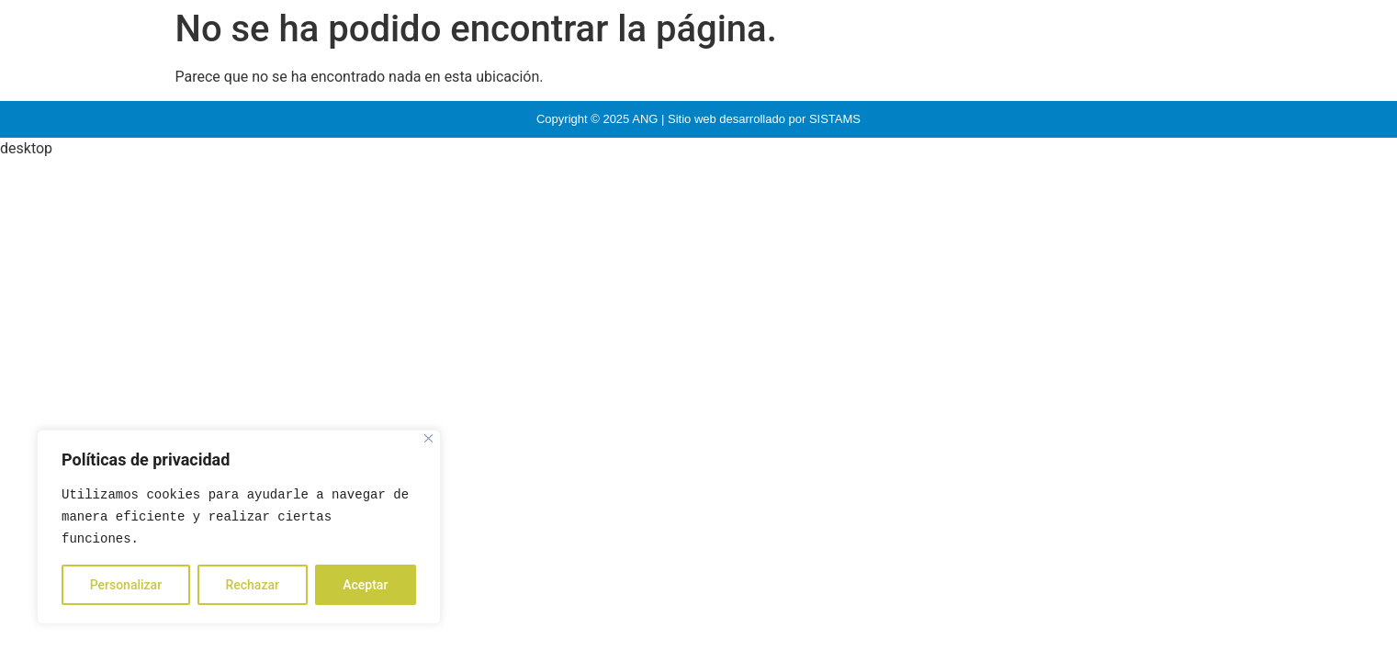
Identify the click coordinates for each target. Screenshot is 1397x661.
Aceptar (365, 584)
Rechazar (251, 584)
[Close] (428, 438)
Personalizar (126, 584)
